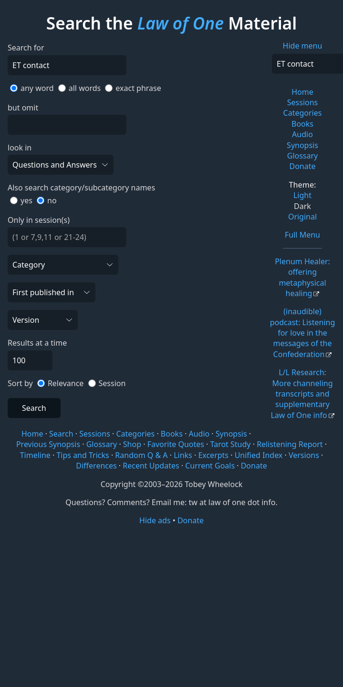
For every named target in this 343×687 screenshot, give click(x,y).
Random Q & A (141, 455)
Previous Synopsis (48, 444)
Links (183, 455)
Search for (26, 47)
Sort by (20, 383)
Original (302, 216)
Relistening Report (289, 444)
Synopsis (302, 145)
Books (302, 124)
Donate (302, 166)
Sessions (302, 102)
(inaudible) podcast (302, 332)
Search (34, 408)
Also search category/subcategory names (81, 187)
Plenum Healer (302, 277)
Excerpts (213, 455)
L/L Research (301, 393)
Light (302, 195)
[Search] (67, 65)
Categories (302, 113)
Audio (302, 134)
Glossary (302, 155)
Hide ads (155, 520)
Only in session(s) (39, 220)
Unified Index (259, 455)
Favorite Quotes (175, 444)
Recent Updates (151, 465)
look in (19, 147)
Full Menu (302, 234)
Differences (96, 465)
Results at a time (37, 343)
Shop (132, 444)
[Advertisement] (171, 600)
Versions (304, 455)
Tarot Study (230, 444)
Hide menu (302, 45)
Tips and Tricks (82, 455)
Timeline (35, 455)
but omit (23, 107)
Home (302, 92)
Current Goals (210, 465)
